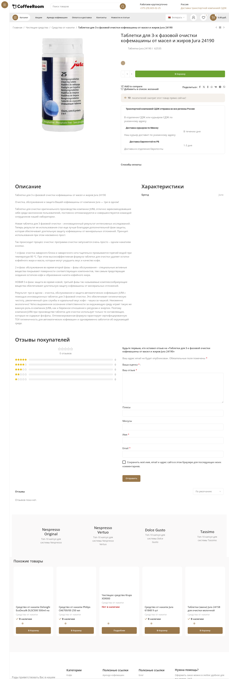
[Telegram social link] (220, 87)
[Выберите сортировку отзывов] (208, 491)
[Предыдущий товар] (216, 28)
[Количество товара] (127, 74)
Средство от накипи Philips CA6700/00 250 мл (74, 608)
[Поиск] (88, 6)
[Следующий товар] (224, 28)
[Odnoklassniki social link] (208, 87)
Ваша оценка (131, 364)
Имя (125, 434)
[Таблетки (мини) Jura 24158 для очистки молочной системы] (205, 586)
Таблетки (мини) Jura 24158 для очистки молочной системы (204, 610)
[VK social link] (216, 87)
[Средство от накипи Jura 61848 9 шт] (162, 586)
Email (126, 448)
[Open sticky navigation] (21, 17)
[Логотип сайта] (28, 6)
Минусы (127, 420)
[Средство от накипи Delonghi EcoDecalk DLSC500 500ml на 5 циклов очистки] (33, 586)
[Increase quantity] (132, 74)
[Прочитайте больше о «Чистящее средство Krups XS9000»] (119, 630)
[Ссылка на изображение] (32, 670)
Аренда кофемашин (113, 675)
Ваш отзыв (129, 370)
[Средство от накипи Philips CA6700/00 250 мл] (76, 586)
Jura (221, 194)
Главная (17, 27)
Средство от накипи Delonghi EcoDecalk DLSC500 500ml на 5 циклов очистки (33, 610)
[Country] (176, 17)
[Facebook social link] (200, 87)
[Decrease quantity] (123, 74)
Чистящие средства (37, 27)
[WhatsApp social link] (212, 87)
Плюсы (126, 407)
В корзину (180, 74)
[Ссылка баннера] (41, 536)
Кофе (69, 675)
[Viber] (224, 87)
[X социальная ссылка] (204, 87)
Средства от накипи (63, 27)
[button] (33, 630)
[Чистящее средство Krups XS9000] (119, 580)
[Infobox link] (150, 6)
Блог (141, 675)
